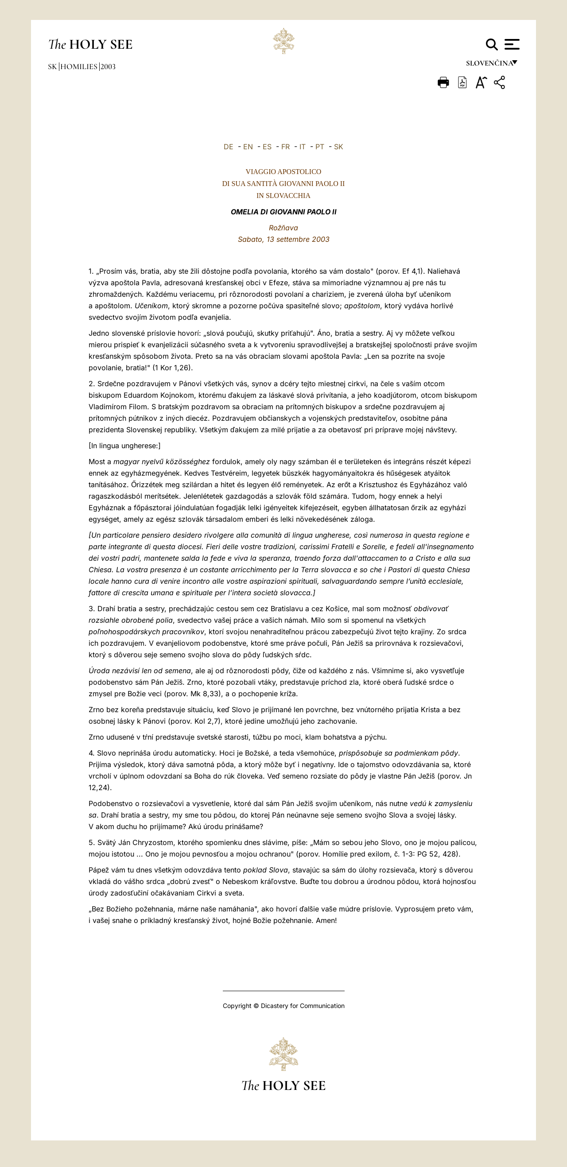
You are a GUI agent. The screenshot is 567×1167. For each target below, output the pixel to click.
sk (53, 66)
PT (319, 146)
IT (302, 146)
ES (267, 146)
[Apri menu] (511, 44)
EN (248, 146)
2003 (108, 66)
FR (285, 146)
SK (338, 146)
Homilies (79, 66)
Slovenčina (489, 65)
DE (228, 146)
